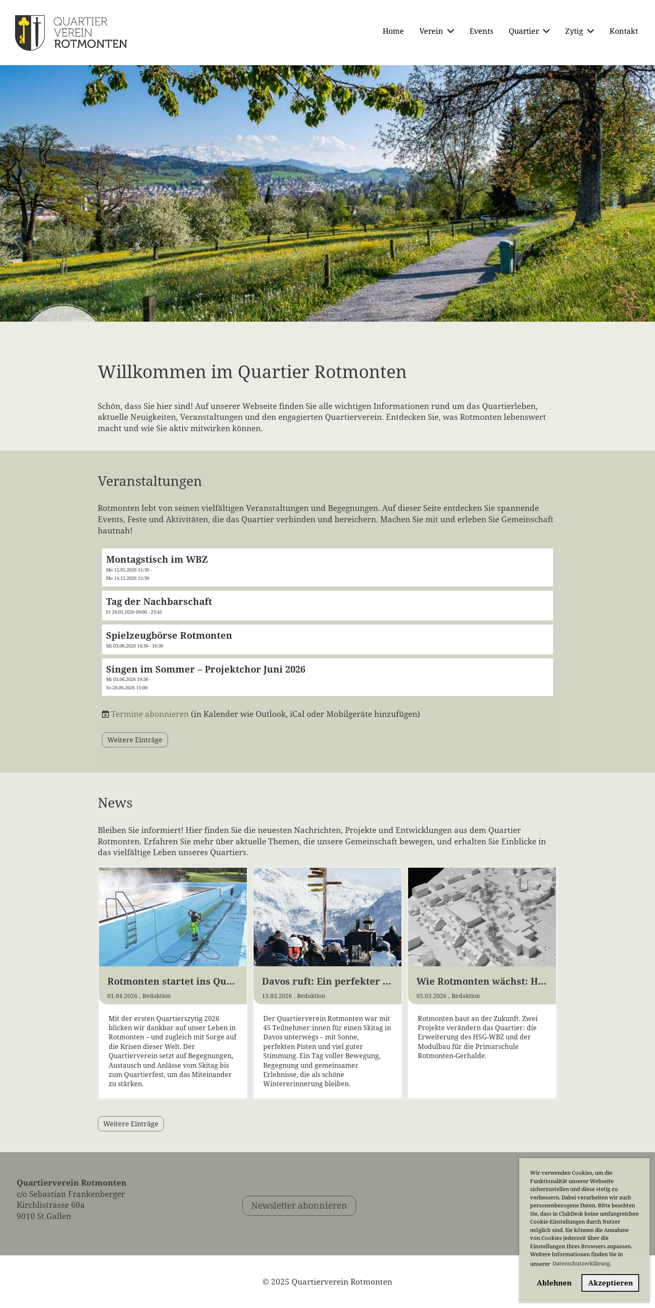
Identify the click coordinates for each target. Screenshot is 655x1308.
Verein (436, 31)
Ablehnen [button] (554, 1283)
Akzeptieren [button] (610, 1283)
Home (393, 31)
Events (481, 31)
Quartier (529, 31)
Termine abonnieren (150, 714)
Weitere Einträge (134, 739)
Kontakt (623, 31)
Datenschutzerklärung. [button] (582, 1263)
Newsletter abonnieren (320, 1226)
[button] (327, 568)
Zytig (579, 31)
